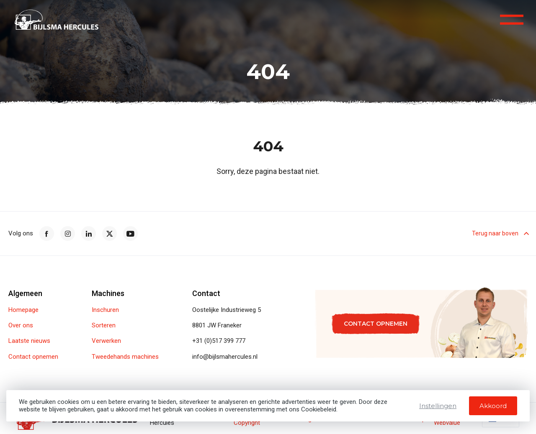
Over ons (20, 325)
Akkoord (493, 406)
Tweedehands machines (125, 356)
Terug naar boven (500, 233)
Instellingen (437, 405)
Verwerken (106, 341)
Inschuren (105, 310)
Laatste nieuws (29, 341)
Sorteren (104, 325)
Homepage (23, 310)
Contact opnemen (33, 356)
